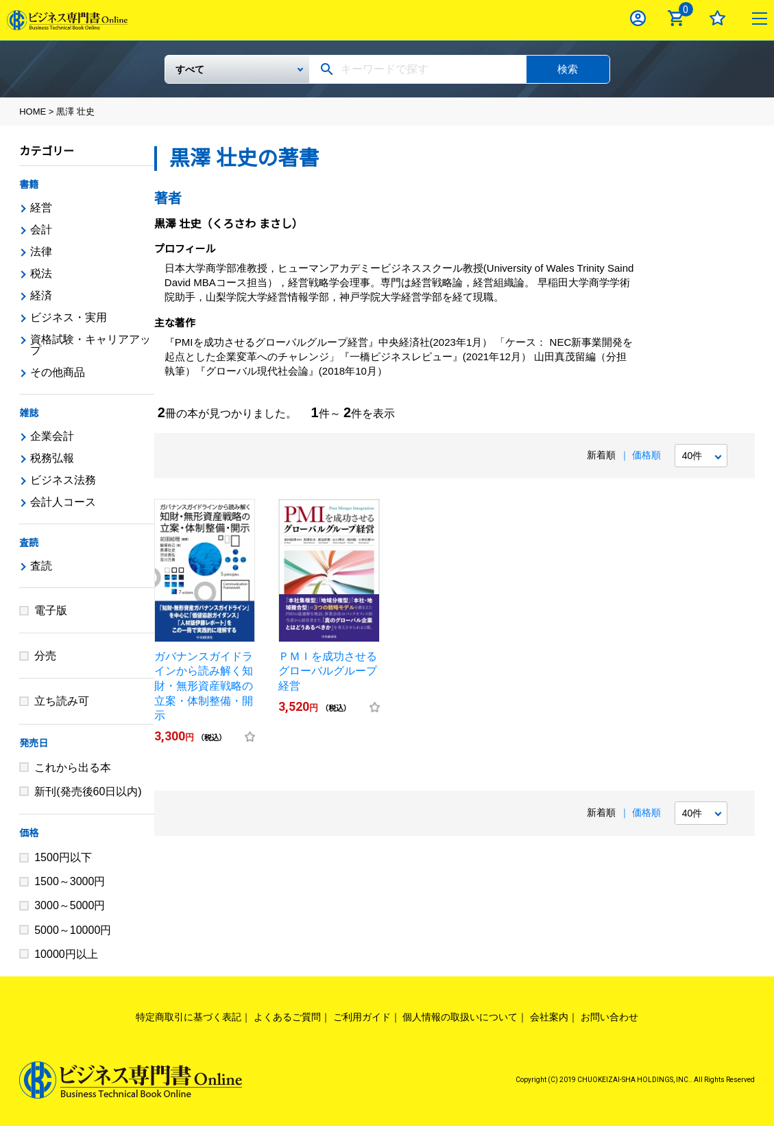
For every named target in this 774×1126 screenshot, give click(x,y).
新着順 (601, 454)
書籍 (28, 184)
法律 (41, 251)
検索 (567, 69)
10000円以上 (66, 954)
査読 (28, 542)
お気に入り (717, 18)
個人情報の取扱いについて (460, 1016)
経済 (41, 295)
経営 (41, 207)
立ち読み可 (61, 701)
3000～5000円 (69, 905)
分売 (45, 655)
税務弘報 (52, 458)
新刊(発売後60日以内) (87, 791)
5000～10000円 (72, 930)
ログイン (638, 18)
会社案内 (549, 1016)
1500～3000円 (69, 881)
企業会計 (52, 436)
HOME (32, 111)
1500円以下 (63, 857)
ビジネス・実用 (68, 317)
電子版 (50, 610)
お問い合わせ (609, 1016)
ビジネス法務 (63, 480)
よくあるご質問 (287, 1016)
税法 (41, 273)
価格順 (646, 454)
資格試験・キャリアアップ (90, 344)
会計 (41, 229)
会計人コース (63, 502)
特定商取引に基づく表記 (188, 1016)
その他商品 (57, 372)
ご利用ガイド (362, 1016)
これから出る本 (72, 767)
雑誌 (28, 413)
